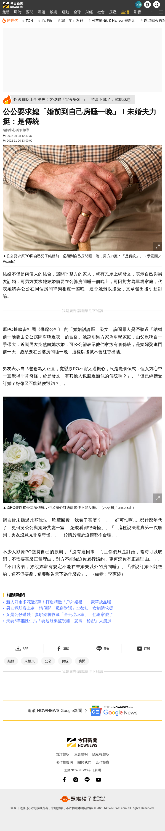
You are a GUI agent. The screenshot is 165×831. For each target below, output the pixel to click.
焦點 (6, 12)
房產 (113, 12)
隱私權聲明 (100, 754)
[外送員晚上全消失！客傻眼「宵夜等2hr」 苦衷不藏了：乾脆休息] (73, 99)
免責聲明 (81, 754)
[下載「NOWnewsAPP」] (22, 648)
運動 (65, 12)
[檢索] (156, 4)
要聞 (29, 12)
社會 (101, 12)
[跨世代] (10, 20)
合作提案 (102, 762)
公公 (48, 661)
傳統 (65, 661)
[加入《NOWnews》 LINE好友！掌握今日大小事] (103, 648)
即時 (17, 12)
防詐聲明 (62, 754)
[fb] (64, 779)
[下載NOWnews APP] (147, 4)
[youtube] (98, 779)
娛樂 (53, 12)
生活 (125, 12)
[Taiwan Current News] (138, 4)
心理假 (47, 20)
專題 (41, 12)
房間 (82, 661)
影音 (137, 12)
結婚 (11, 661)
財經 (89, 12)
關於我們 (84, 762)
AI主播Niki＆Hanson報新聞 (113, 20)
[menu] (161, 12)
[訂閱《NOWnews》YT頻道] (143, 648)
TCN (29, 20)
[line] (87, 779)
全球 (77, 12)
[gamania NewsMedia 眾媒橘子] (82, 799)
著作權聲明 (64, 762)
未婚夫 (29, 661)
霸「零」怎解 (72, 20)
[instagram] (75, 779)
